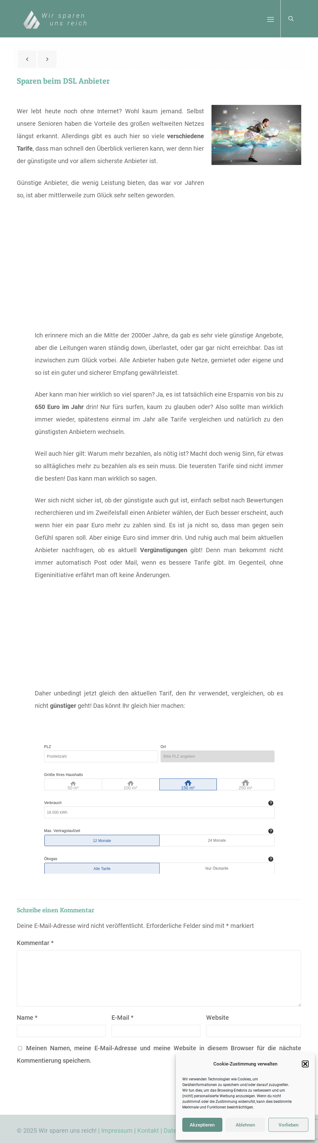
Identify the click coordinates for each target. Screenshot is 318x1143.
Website (217, 1017)
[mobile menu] (270, 18)
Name (27, 1017)
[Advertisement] (159, 276)
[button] (305, 1064)
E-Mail (122, 1017)
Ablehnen (245, 1125)
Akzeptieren (202, 1125)
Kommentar (35, 943)
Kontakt (148, 1130)
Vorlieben (288, 1125)
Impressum (117, 1130)
